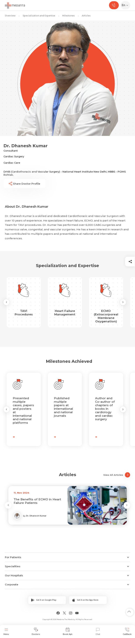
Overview (10, 15)
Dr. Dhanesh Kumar (36, 516)
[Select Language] (126, 5)
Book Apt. (68, 631)
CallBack (127, 631)
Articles (86, 15)
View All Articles (116, 474)
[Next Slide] (123, 302)
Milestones (68, 15)
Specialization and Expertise (39, 15)
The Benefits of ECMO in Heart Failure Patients (37, 501)
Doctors (36, 631)
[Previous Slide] (6, 302)
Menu (6, 631)
